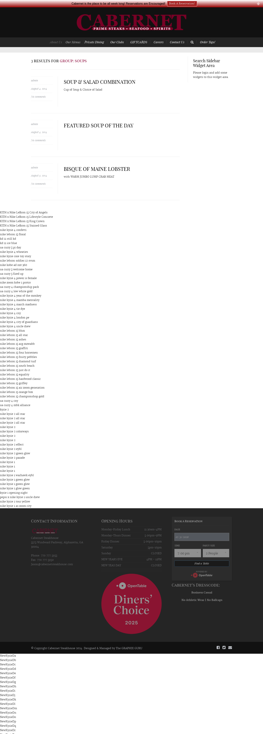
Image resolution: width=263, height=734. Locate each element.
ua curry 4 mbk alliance (15, 398)
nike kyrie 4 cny (10, 306)
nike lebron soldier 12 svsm (17, 253)
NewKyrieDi (7, 683)
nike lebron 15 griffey (13, 376)
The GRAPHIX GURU (129, 641)
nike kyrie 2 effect (12, 437)
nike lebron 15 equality (14, 367)
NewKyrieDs (8, 727)
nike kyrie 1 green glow (15, 472)
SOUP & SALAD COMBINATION (100, 74)
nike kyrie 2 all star (12, 406)
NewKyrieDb (8, 653)
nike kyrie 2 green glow (15, 446)
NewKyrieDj (7, 688)
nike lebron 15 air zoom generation (22, 380)
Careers (160, 35)
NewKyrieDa (8, 648)
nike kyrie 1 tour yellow (15, 494)
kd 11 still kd (8, 231)
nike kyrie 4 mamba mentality (19, 293)
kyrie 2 (4, 402)
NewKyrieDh (8, 679)
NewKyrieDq (8, 718)
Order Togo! (207, 35)
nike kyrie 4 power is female (18, 271)
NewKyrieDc (8, 657)
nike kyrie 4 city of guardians (19, 314)
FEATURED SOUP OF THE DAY (99, 118)
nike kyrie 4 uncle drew (15, 319)
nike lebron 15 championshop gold (22, 389)
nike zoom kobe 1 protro (15, 275)
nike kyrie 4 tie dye (12, 301)
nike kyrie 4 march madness (18, 297)
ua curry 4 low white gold (16, 284)
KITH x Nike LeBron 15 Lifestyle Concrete (26, 209)
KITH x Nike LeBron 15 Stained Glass (23, 218)
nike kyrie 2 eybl (11, 441)
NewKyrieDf (8, 670)
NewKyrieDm (8, 701)
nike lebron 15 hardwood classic (20, 371)
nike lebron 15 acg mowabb (17, 336)
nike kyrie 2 (7, 420)
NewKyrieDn (8, 705)
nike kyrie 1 (7, 455)
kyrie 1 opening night (14, 485)
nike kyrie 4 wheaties (14, 244)
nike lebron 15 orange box (16, 385)
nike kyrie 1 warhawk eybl (17, 468)
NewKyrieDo (8, 710)
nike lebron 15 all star (14, 328)
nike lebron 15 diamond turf (18, 354)
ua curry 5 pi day (10, 240)
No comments (38, 89)
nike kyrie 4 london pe (14, 310)
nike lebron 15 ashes (13, 332)
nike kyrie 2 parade (12, 450)
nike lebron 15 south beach (17, 358)
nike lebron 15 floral (13, 227)
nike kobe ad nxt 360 (13, 258)
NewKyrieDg (8, 675)
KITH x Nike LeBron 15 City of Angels (23, 205)
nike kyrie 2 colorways (14, 424)
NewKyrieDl (7, 696)
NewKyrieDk (8, 692)
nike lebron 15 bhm (12, 323)
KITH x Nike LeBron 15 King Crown (22, 214)
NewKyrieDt (8, 731)
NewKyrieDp (8, 714)
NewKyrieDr (8, 723)
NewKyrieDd (8, 661)
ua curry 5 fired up (11, 266)
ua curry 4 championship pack (19, 279)
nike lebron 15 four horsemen (19, 345)
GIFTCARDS (142, 35)
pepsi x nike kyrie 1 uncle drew (20, 490)
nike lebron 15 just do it (15, 363)
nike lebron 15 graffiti (14, 341)
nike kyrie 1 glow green (15, 481)
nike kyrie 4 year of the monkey (20, 288)
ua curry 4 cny (9, 393)
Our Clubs (123, 35)
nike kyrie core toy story (15, 249)
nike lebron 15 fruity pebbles (18, 349)
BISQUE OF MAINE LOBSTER (97, 161)
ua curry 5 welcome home (16, 262)
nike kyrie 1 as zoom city (15, 498)
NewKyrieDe (8, 666)
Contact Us (177, 35)
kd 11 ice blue (8, 236)
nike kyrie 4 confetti (13, 222)
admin (34, 73)
